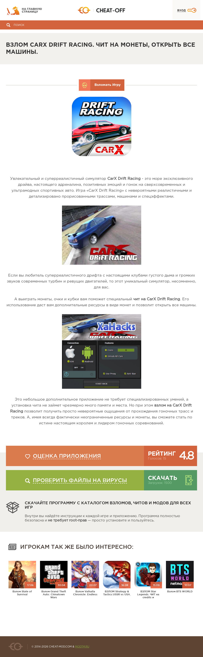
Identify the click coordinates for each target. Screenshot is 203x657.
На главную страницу (32, 10)
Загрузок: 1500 (160, 483)
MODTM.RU (82, 647)
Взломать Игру (107, 84)
